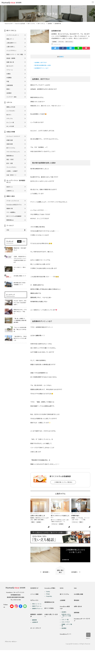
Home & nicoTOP (8, 23)
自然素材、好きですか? (40, 62)
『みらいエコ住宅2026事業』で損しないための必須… (20, 329)
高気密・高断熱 (11, 58)
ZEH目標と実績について (20, 276)
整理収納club (10, 155)
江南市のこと (10, 191)
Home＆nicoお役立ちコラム (14, 204)
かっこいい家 (10, 122)
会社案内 (64, 613)
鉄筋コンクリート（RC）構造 (15, 54)
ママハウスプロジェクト (13, 152)
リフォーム (10, 70)
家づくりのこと (41, 23)
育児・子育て (10, 159)
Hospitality (49, 596)
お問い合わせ (78, 607)
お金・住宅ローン (11, 175)
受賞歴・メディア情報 (67, 625)
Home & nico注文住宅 (20, 23)
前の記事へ (46, 572)
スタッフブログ (66, 623)
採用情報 (76, 613)
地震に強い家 (10, 62)
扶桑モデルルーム (36, 607)
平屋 (8, 81)
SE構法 (8, 74)
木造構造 (9, 77)
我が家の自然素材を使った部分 (42, 65)
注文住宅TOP (34, 588)
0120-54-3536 (17, 600)
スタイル (9, 102)
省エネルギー (10, 66)
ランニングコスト (11, 167)
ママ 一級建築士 (11, 212)
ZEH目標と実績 (78, 594)
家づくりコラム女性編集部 (14, 216)
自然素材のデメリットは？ (41, 68)
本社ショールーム (36, 604)
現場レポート (10, 39)
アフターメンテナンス (13, 201)
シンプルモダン (11, 111)
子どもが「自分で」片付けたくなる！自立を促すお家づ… (20, 302)
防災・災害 (10, 163)
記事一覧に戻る (60, 571)
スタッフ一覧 (65, 620)
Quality (48, 592)
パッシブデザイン (11, 50)
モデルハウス (34, 601)
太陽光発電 (10, 85)
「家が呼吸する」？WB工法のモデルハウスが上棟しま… (20, 338)
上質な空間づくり (11, 43)
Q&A (75, 588)
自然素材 (50, 23)
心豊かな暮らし (11, 46)
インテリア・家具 (11, 97)
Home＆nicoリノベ (65, 635)
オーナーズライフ (35, 629)
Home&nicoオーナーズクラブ (82, 621)
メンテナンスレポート (13, 35)
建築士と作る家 (11, 107)
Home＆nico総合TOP (65, 608)
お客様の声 (35, 623)
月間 (23, 241)
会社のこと (10, 187)
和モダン (9, 114)
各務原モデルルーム (37, 609)
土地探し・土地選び (12, 171)
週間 (19, 241)
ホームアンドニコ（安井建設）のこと (16, 181)
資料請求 (76, 601)
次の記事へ (74, 572)
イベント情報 (34, 594)
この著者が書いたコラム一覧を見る (63, 482)
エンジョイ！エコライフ (13, 136)
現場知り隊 (10, 208)
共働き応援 (10, 140)
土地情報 (62, 601)
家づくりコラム (31, 23)
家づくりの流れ (49, 609)
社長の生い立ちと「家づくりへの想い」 (66, 616)
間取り (8, 89)
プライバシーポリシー (11, 642)
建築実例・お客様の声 (36, 616)
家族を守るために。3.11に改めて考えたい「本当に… (20, 311)
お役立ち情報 (11, 132)
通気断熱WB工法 (49, 602)
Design (48, 594)
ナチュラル (61, 41)
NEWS (62, 588)
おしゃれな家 (10, 126)
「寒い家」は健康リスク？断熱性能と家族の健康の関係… (20, 320)
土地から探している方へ (51, 616)
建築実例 (34, 620)
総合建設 (64, 629)
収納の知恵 (10, 144)
